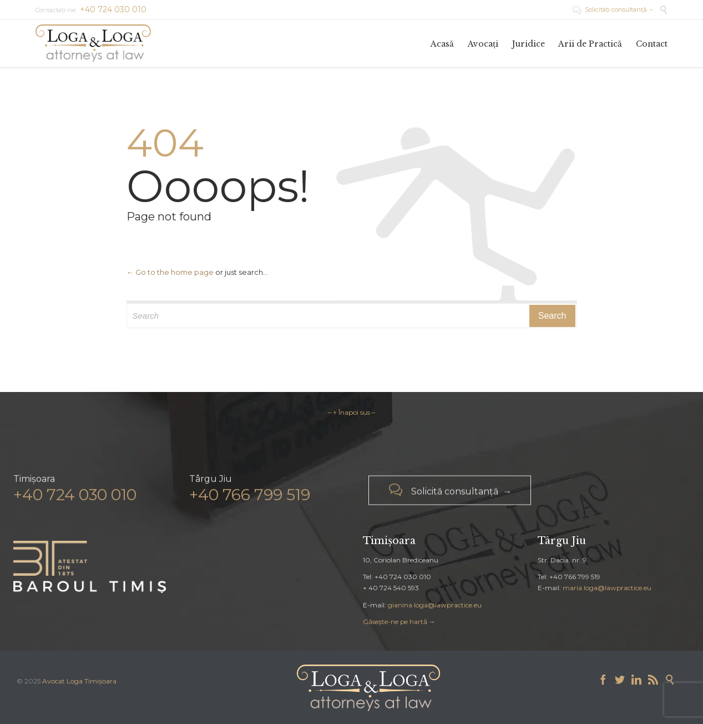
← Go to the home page (170, 272)
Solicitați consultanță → (613, 9)
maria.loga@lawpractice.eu (607, 588)
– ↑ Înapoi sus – (351, 412)
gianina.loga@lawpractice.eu (435, 605)
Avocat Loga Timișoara (79, 681)
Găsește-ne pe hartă (395, 621)
